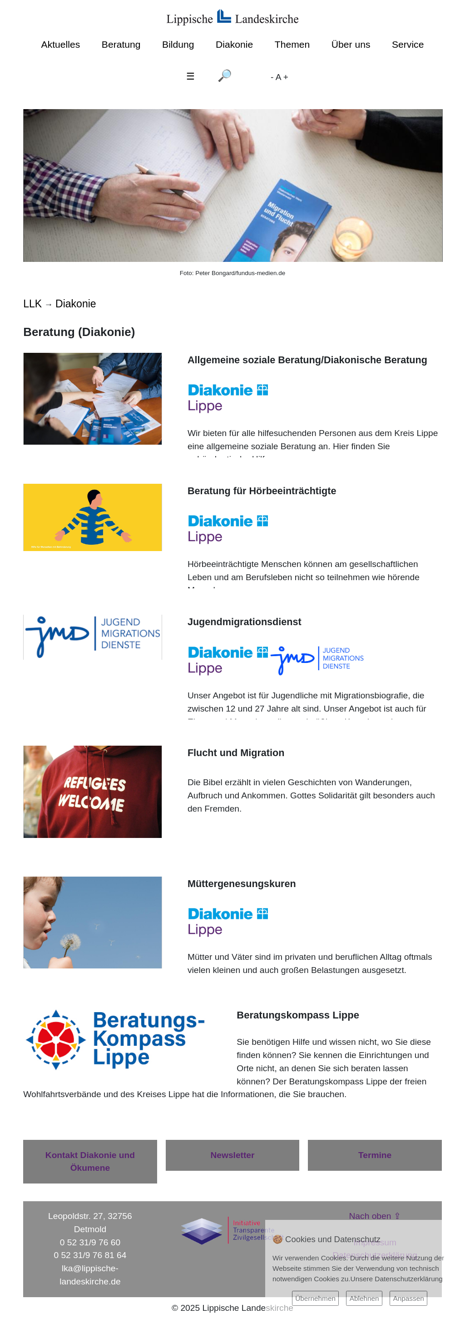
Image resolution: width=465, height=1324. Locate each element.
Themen (292, 44)
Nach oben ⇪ (375, 1216)
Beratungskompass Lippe (338, 1081)
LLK (32, 304)
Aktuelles (60, 44)
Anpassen (408, 1298)
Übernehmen (315, 1298)
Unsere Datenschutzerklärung (397, 1279)
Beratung (121, 44)
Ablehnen (364, 1298)
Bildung (178, 44)
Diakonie (234, 44)
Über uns (351, 44)
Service (408, 44)
